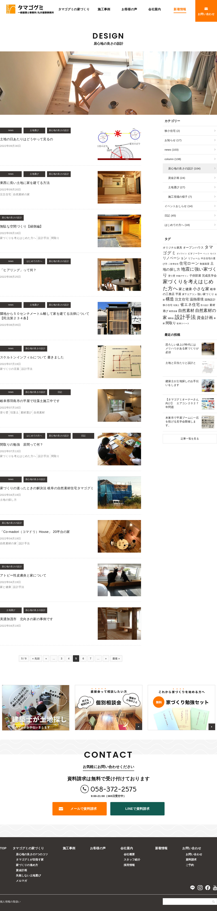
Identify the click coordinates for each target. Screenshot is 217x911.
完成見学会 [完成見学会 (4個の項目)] (209, 275)
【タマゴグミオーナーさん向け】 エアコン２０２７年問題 (182, 403)
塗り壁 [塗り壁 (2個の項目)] (171, 275)
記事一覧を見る (190, 438)
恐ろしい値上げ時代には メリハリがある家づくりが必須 (182, 348)
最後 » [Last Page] (116, 658)
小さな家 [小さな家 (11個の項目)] (201, 289)
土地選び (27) (176, 187)
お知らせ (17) (173, 140)
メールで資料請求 (83, 809)
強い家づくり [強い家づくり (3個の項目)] (205, 294)
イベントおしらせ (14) (179, 206)
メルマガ (21, 880)
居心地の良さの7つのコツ (32, 854)
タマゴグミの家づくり (28, 848)
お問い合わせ (191, 848)
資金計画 (21, 870)
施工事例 (69, 848)
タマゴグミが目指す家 (30, 859)
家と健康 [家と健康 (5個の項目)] (185, 289)
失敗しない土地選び (28, 875)
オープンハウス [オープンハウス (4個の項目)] (193, 247)
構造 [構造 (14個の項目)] (170, 299)
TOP (3, 848)
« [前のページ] (46, 658)
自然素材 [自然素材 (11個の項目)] (186, 310)
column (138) (173, 159)
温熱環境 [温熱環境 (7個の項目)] (197, 299)
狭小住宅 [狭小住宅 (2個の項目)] (167, 305)
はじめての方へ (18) (177, 224)
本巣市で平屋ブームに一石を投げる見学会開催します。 (182, 421)
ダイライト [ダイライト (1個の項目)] (182, 254)
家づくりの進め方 (27, 864)
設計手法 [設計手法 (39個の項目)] (185, 317)
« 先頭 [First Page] (36, 658)
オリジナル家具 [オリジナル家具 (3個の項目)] (172, 247)
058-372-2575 (113, 789)
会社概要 (129, 854)
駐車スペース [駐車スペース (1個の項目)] (183, 323)
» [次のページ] (106, 658)
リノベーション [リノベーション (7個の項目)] (175, 258)
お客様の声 (98, 848)
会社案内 (126, 848)
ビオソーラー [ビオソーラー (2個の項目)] (195, 253)
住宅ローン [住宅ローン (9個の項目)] (189, 263)
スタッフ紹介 (132, 859)
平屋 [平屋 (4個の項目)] (178, 294)
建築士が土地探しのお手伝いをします (182, 383)
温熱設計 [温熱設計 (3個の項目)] (210, 299)
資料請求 (191, 859)
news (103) (171, 149)
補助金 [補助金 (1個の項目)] (171, 318)
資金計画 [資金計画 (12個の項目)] (205, 317)
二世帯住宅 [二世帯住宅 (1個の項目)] (173, 264)
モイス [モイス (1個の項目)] (213, 254)
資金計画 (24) (176, 177)
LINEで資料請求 (137, 809)
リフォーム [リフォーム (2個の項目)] (194, 258)
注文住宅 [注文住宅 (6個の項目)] (182, 299)
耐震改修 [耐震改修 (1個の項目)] (173, 311)
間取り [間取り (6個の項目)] (171, 323)
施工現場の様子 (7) (180, 196)
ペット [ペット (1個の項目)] (206, 254)
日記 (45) (170, 215)
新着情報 (161, 848)
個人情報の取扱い (10, 901)
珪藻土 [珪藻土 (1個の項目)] (176, 305)
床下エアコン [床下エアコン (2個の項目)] (189, 294)
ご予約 (190, 864)
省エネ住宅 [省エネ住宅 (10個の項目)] (190, 304)
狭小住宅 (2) (172, 130)
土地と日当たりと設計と (180, 362)
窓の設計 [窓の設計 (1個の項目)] (205, 305)
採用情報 (129, 864)
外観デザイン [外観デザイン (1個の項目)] (182, 276)
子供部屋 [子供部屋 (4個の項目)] (195, 275)
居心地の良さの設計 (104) (184, 168)
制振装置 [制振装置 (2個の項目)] (204, 263)
